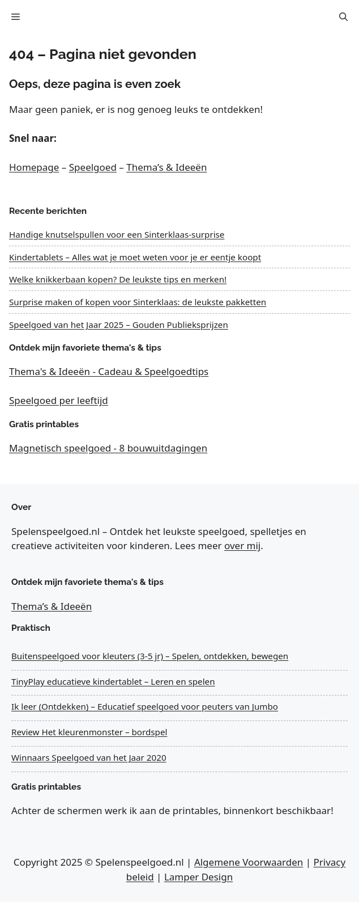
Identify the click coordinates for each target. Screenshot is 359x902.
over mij (242, 545)
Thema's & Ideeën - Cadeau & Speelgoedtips (108, 371)
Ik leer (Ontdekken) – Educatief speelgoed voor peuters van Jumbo (144, 706)
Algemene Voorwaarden (248, 862)
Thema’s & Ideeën (166, 167)
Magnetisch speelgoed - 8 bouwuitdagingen (108, 447)
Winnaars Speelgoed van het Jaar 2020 (88, 757)
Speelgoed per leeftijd (58, 400)
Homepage (34, 167)
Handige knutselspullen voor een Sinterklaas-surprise (116, 234)
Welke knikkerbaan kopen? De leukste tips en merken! (117, 279)
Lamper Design (198, 876)
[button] (343, 17)
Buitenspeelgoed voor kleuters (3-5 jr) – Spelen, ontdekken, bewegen (149, 655)
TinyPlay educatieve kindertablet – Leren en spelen (113, 681)
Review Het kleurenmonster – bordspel (89, 731)
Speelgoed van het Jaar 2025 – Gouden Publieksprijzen (118, 324)
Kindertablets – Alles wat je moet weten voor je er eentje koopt (135, 257)
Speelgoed (93, 167)
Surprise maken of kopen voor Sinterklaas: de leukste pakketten (137, 301)
